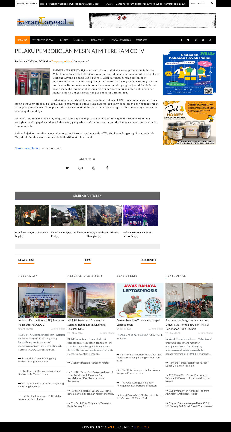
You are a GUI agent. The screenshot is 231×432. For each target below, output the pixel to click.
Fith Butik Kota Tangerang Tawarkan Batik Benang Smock (89, 405)
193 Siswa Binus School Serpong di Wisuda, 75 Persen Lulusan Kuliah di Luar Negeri (187, 378)
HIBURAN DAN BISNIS (120, 40)
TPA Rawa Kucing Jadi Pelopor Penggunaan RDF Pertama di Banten (137, 384)
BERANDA (22, 40)
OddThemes (141, 426)
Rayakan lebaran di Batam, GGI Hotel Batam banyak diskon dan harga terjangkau (90, 392)
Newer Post (26, 259)
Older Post (148, 259)
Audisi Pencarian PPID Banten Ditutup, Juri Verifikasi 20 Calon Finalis (140, 397)
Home (87, 259)
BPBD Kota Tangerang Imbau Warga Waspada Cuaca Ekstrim (138, 371)
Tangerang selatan (62, 61)
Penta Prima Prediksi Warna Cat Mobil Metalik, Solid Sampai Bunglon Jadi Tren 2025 (139, 357)
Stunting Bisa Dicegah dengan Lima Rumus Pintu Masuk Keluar (39, 372)
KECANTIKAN (98, 40)
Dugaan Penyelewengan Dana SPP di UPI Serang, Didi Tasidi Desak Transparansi (188, 405)
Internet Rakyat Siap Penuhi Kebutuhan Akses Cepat (74, 3)
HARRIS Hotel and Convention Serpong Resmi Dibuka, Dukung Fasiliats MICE (86, 324)
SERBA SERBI (142, 40)
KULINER (64, 40)
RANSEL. (112, 426)
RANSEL (22, 17)
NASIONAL (79, 40)
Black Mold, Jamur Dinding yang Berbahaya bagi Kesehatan (37, 360)
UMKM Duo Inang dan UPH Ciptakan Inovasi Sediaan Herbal (40, 397)
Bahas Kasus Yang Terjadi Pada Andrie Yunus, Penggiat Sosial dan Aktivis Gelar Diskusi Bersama (167, 3)
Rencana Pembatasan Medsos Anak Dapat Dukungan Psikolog (186, 364)
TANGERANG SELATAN (43, 40)
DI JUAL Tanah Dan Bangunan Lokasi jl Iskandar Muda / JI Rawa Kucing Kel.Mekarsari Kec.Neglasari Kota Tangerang (90, 377)
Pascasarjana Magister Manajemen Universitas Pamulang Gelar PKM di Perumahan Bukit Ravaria (187, 324)
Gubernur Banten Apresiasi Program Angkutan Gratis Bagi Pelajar (187, 392)
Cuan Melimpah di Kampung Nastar (90, 362)
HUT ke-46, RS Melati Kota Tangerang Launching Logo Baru (41, 385)
